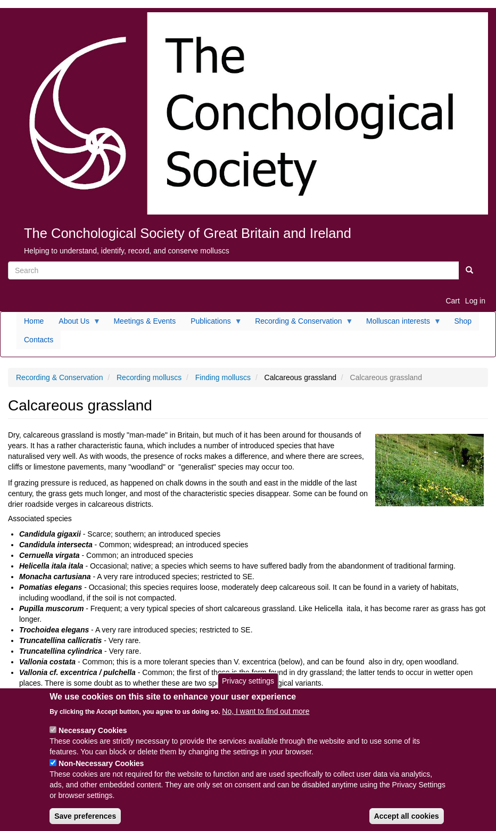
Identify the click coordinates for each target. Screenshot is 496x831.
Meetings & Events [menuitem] (144, 321)
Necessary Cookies (93, 738)
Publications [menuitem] (212, 324)
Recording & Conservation (59, 377)
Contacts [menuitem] (38, 339)
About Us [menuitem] (76, 324)
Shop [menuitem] (463, 321)
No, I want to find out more (265, 719)
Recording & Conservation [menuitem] (300, 324)
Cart (452, 301)
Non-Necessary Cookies (101, 771)
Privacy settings (248, 689)
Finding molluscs (223, 377)
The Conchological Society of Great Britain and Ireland (187, 233)
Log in (475, 301)
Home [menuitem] (34, 321)
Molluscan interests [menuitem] (400, 324)
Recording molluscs (149, 377)
